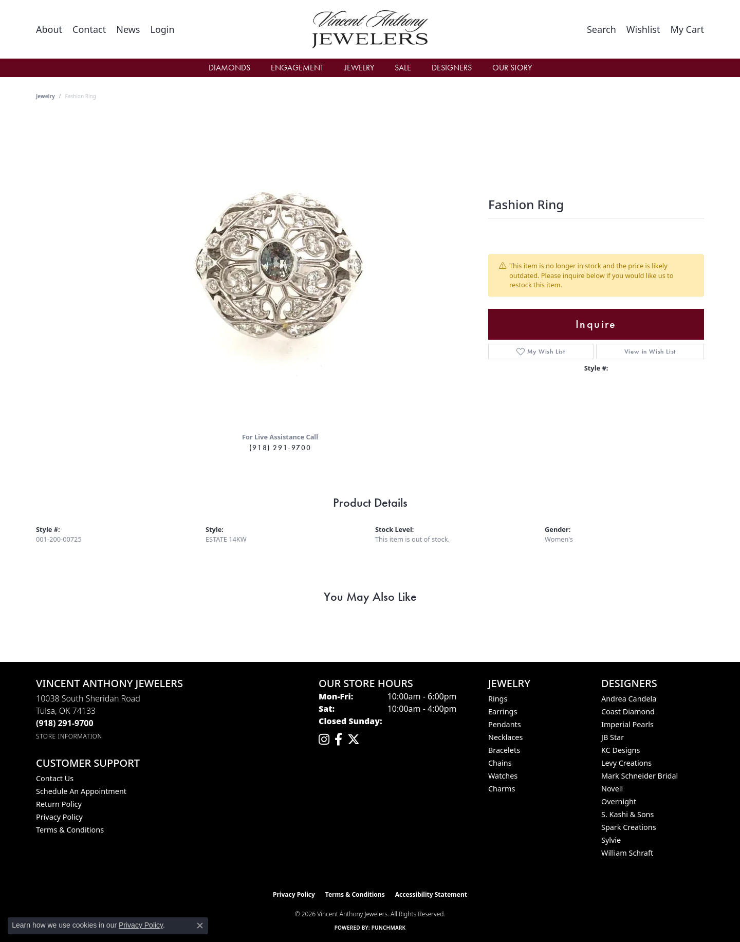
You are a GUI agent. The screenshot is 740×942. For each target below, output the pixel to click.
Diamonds (229, 67)
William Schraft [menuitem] (627, 853)
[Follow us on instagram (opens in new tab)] (324, 739)
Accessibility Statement (431, 894)
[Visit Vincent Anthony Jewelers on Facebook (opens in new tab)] (338, 739)
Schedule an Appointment (81, 791)
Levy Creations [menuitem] (626, 763)
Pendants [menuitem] (504, 724)
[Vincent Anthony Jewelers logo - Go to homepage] (370, 29)
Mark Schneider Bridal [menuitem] (639, 776)
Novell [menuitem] (612, 788)
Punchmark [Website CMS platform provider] (389, 927)
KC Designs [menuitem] (620, 750)
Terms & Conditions (70, 830)
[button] (162, 29)
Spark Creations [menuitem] (628, 827)
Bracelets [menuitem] (504, 750)
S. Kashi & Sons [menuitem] (627, 814)
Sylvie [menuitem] (611, 840)
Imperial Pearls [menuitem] (627, 724)
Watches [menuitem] (502, 776)
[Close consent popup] (200, 925)
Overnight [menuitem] (618, 801)
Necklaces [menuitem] (505, 737)
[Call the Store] (65, 723)
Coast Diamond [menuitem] (628, 711)
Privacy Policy (59, 817)
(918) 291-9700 (280, 447)
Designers (452, 67)
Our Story (512, 67)
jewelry (45, 96)
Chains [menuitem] (500, 763)
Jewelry (359, 67)
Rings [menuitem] (497, 699)
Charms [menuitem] (501, 788)
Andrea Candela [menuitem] (628, 699)
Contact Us (54, 778)
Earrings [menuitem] (502, 711)
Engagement (297, 67)
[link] (49, 29)
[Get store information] (69, 736)
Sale (403, 67)
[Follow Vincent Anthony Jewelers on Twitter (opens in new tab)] (353, 739)
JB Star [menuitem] (612, 737)
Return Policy (59, 804)
